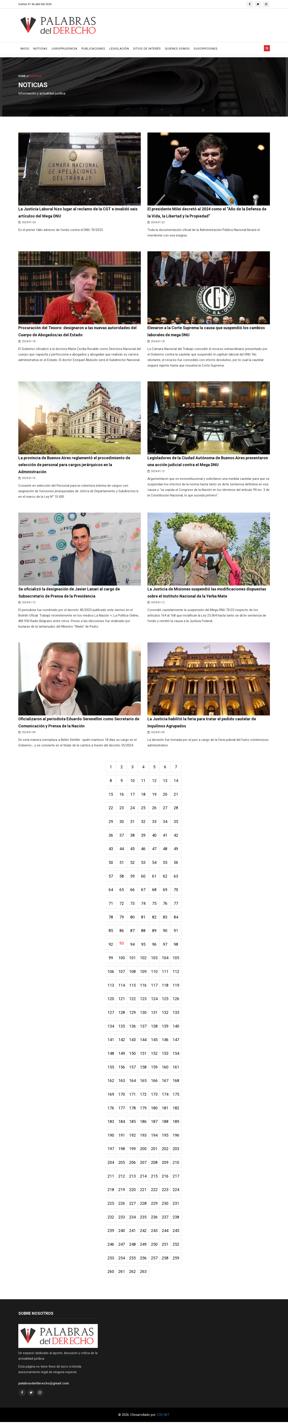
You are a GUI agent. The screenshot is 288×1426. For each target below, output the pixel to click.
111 (166, 973)
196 (177, 1138)
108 (133, 973)
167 (166, 1083)
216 (166, 1179)
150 (133, 1056)
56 (177, 864)
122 (133, 1001)
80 (133, 919)
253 (110, 1261)
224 (177, 1193)
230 (166, 1207)
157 (133, 1069)
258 (166, 1261)
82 (155, 919)
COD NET (163, 1419)
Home (23, 76)
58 (122, 877)
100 (122, 960)
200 (144, 1152)
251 (166, 1248)
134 (110, 1028)
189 (177, 1124)
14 (177, 781)
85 (111, 932)
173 (155, 1097)
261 (122, 1275)
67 (144, 891)
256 (144, 1261)
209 (166, 1165)
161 (177, 1069)
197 (110, 1152)
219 (122, 1193)
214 (144, 1179)
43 (111, 850)
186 (144, 1124)
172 (144, 1097)
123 (144, 1001)
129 (133, 1015)
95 (144, 946)
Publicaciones (93, 48)
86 (122, 932)
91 (177, 932)
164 (133, 1083)
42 (177, 836)
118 (166, 987)
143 (133, 1042)
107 (122, 973)
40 (155, 836)
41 (166, 836)
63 (177, 877)
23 (122, 809)
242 (144, 1234)
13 (166, 781)
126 (177, 1001)
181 (166, 1111)
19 (155, 795)
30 (122, 823)
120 (110, 1001)
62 (166, 877)
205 (122, 1165)
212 (122, 1179)
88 (144, 932)
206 (133, 1165)
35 (177, 823)
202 (166, 1152)
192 (133, 1138)
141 (110, 1042)
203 (177, 1152)
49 (177, 850)
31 (133, 823)
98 (177, 946)
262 (133, 1275)
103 (155, 960)
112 (177, 973)
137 (144, 1028)
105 (177, 960)
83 (166, 919)
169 (110, 1097)
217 (177, 1179)
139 (166, 1028)
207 (144, 1165)
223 (166, 1193)
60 (144, 877)
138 (155, 1028)
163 (122, 1083)
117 (155, 987)
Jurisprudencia (64, 48)
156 (122, 1069)
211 (110, 1179)
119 (177, 987)
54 (155, 864)
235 (144, 1220)
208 (155, 1165)
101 (133, 960)
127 (110, 1015)
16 (122, 795)
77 (177, 905)
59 (133, 877)
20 (166, 795)
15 (111, 795)
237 (166, 1220)
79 (122, 919)
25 (144, 809)
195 (166, 1138)
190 (110, 1138)
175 (177, 1097)
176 (110, 1111)
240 (122, 1234)
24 (133, 809)
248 (133, 1248)
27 (166, 809)
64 (111, 891)
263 (144, 1275)
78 (111, 919)
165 (144, 1083)
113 (110, 987)
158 (144, 1069)
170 (122, 1097)
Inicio (24, 48)
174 (166, 1097)
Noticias (40, 48)
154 (177, 1056)
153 (166, 1056)
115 (133, 987)
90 (166, 932)
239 (110, 1234)
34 (166, 823)
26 (155, 809)
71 (111, 905)
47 (155, 850)
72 (122, 905)
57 (111, 877)
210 (177, 1165)
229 (155, 1207)
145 (155, 1042)
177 (122, 1111)
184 (122, 1124)
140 (177, 1028)
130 (144, 1015)
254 (122, 1261)
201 (155, 1152)
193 (144, 1138)
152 (155, 1056)
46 (144, 850)
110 (155, 973)
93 (122, 945)
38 (133, 836)
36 (111, 836)
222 (155, 1193)
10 (133, 781)
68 (155, 891)
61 (155, 877)
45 (133, 850)
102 (144, 960)
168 (177, 1083)
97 (166, 946)
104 (166, 960)
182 (177, 1111)
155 (110, 1069)
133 (177, 1015)
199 (133, 1152)
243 (155, 1234)
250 (155, 1248)
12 (155, 781)
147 (177, 1042)
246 (110, 1248)
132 (166, 1015)
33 (155, 823)
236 (155, 1220)
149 (122, 1056)
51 (122, 864)
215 (155, 1179)
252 (177, 1248)
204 (110, 1165)
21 (177, 795)
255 (133, 1261)
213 (133, 1179)
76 (166, 905)
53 (144, 864)
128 (122, 1015)
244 (166, 1234)
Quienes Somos (177, 48)
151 (144, 1056)
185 (133, 1124)
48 (166, 850)
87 (133, 932)
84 (177, 919)
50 (111, 864)
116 (144, 987)
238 (177, 1220)
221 (144, 1193)
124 (155, 1001)
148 (110, 1056)
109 (144, 973)
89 (155, 932)
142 (122, 1042)
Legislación (119, 48)
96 (155, 946)
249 (144, 1248)
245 (177, 1234)
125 (166, 1001)
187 (155, 1124)
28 (177, 809)
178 (133, 1111)
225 (110, 1207)
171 (133, 1097)
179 (144, 1111)
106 (110, 973)
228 (144, 1207)
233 (122, 1220)
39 (144, 836)
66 (133, 891)
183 (110, 1124)
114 (122, 987)
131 (155, 1015)
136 (133, 1028)
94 (133, 946)
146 (166, 1042)
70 (177, 891)
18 (144, 795)
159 (155, 1069)
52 (133, 864)
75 (155, 905)
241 (133, 1234)
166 (155, 1083)
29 (111, 823)
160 (166, 1069)
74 (144, 905)
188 (166, 1124)
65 (122, 891)
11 (144, 781)
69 (166, 891)
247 (122, 1248)
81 (144, 919)
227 (133, 1207)
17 (133, 795)
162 (110, 1083)
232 (110, 1220)
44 (122, 850)
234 (133, 1220)
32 (144, 823)
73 (133, 905)
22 (111, 809)
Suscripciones (206, 48)
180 (155, 1111)
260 (110, 1275)
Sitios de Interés (147, 48)
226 (122, 1207)
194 (155, 1138)
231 (177, 1207)
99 (111, 960)
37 (122, 836)
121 (122, 1001)
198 (122, 1152)
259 (177, 1261)
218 (110, 1193)
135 (122, 1028)
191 (122, 1138)
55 (166, 864)
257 (155, 1261)
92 (111, 946)
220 (133, 1193)
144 (144, 1042)
